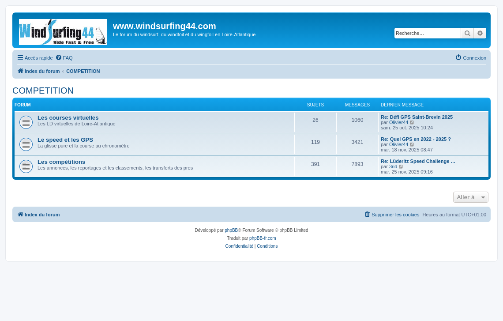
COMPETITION (43, 90)
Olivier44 (398, 122)
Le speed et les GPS (65, 139)
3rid (393, 166)
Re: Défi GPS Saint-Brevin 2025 (417, 117)
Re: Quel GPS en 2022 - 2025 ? (416, 139)
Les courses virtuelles (68, 117)
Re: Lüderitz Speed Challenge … (418, 161)
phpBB (231, 230)
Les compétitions (61, 162)
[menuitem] (64, 58)
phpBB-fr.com (262, 238)
